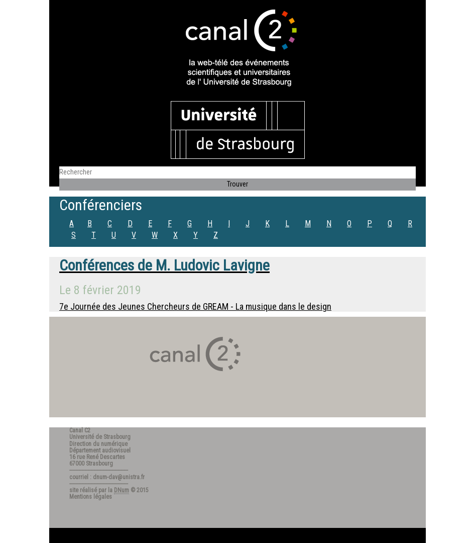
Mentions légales (90, 496)
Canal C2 (79, 430)
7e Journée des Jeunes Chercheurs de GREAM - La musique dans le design (195, 306)
